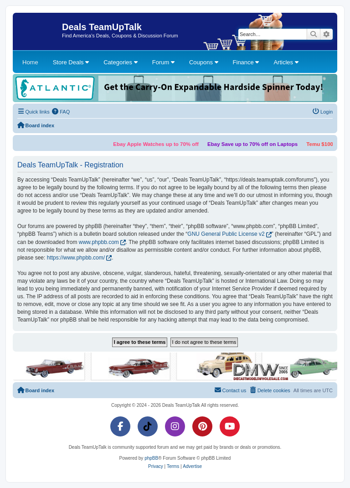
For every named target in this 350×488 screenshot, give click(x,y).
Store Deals (71, 62)
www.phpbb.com (99, 242)
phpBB (151, 458)
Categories (120, 62)
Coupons (203, 62)
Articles (285, 62)
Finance (246, 62)
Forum (163, 62)
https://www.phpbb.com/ (76, 257)
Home (30, 62)
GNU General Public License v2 (225, 234)
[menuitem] (61, 111)
